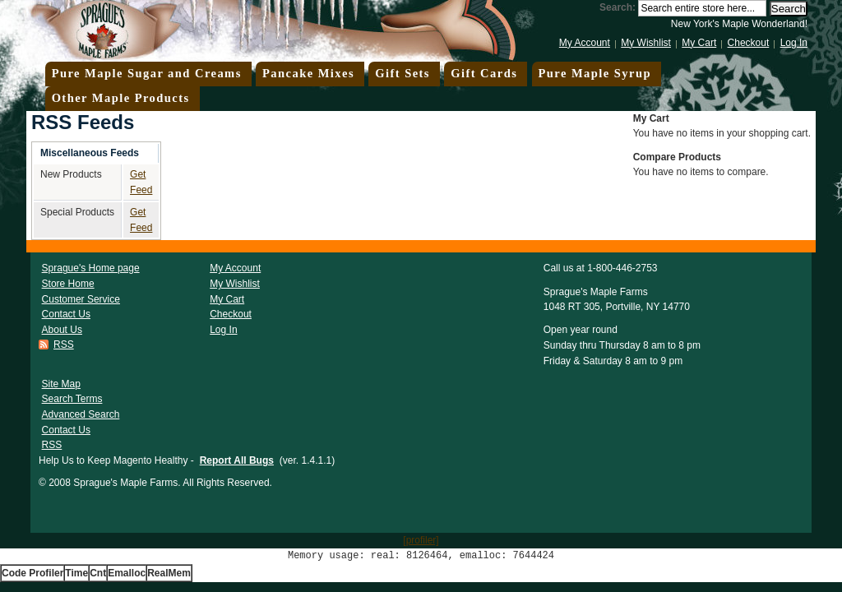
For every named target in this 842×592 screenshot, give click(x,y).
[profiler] (420, 540)
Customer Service (81, 299)
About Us (62, 329)
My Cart (699, 43)
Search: (617, 7)
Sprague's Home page (91, 268)
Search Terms (72, 399)
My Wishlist (646, 43)
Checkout (749, 43)
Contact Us (66, 314)
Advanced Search (81, 414)
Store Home (68, 283)
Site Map (61, 384)
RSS (63, 344)
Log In (793, 43)
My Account (584, 43)
